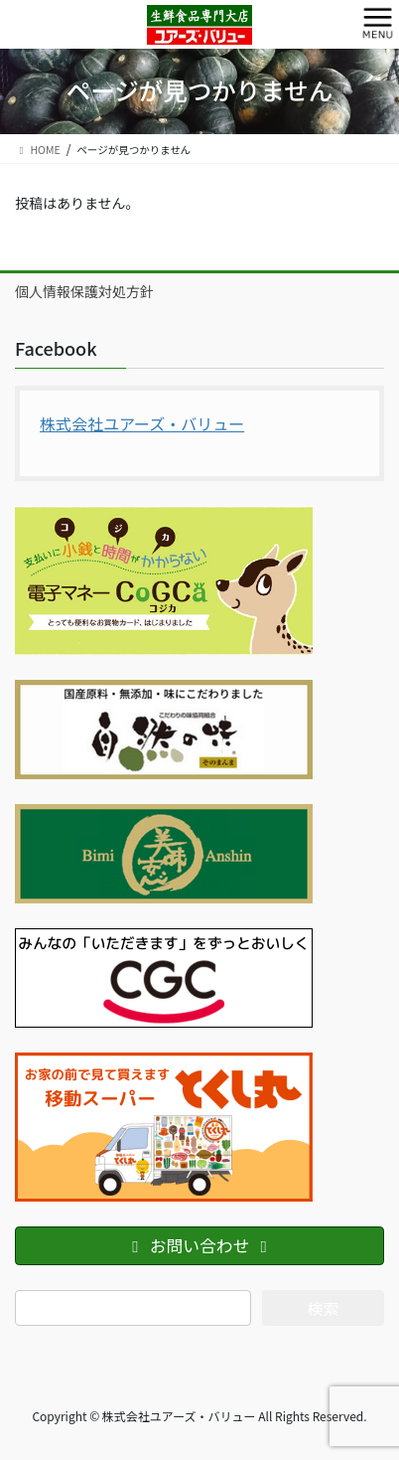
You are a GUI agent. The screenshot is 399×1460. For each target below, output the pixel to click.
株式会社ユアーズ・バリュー (142, 423)
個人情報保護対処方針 (84, 291)
